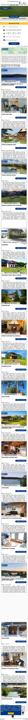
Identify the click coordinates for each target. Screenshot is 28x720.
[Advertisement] (14, 607)
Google (19, 706)
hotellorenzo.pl (14, 1)
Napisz (27, 719)
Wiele (3, 70)
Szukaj (14, 43)
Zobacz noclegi (21, 87)
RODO (2, 711)
